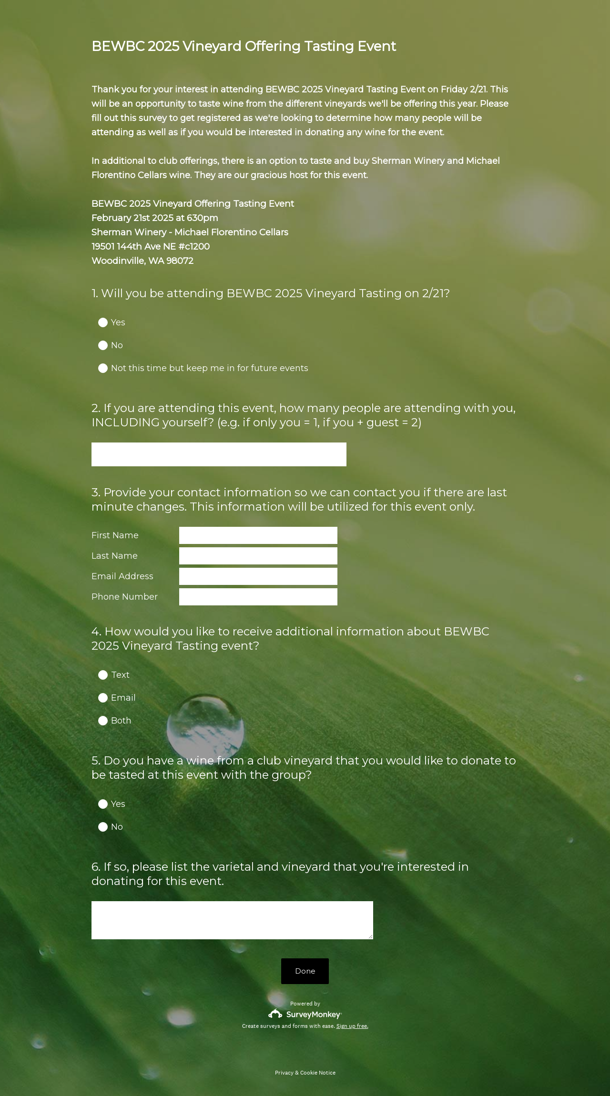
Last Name (115, 556)
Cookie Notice (318, 1072)
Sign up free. (352, 1026)
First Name (115, 535)
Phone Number (125, 597)
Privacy (284, 1072)
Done (305, 970)
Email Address (122, 576)
